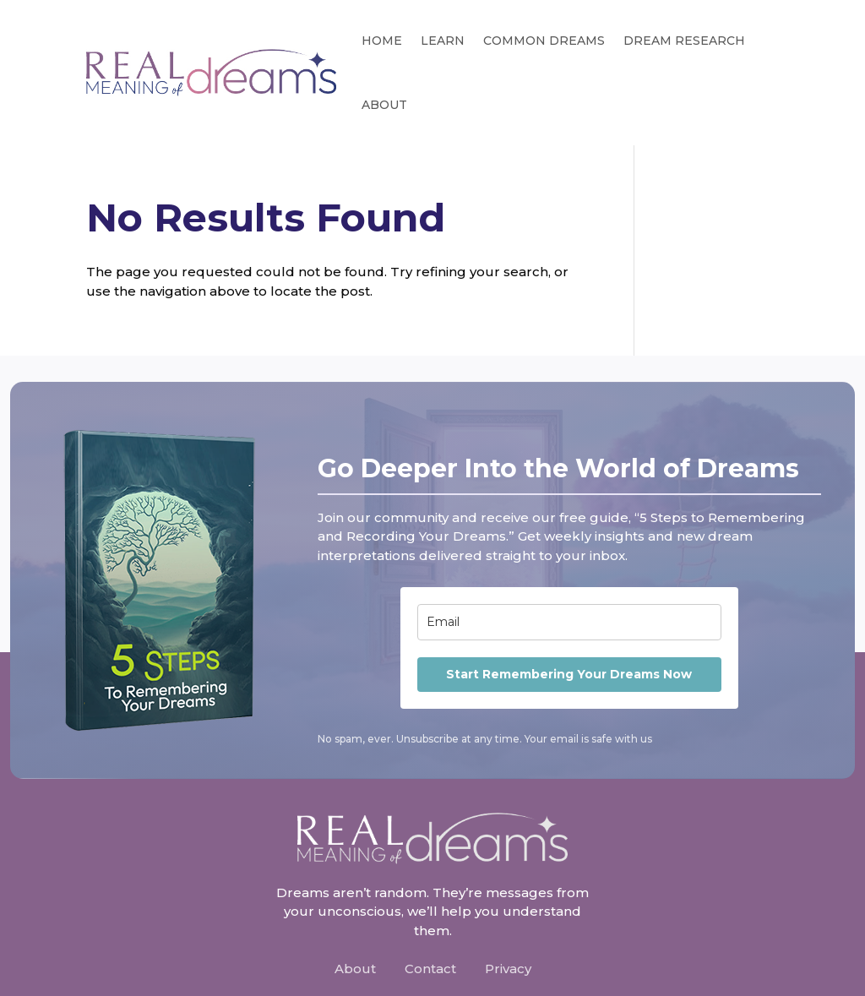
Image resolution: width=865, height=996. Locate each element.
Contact (430, 969)
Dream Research (684, 40)
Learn (443, 40)
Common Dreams (544, 40)
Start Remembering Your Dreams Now (569, 674)
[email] (569, 622)
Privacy (508, 969)
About (384, 104)
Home (382, 40)
